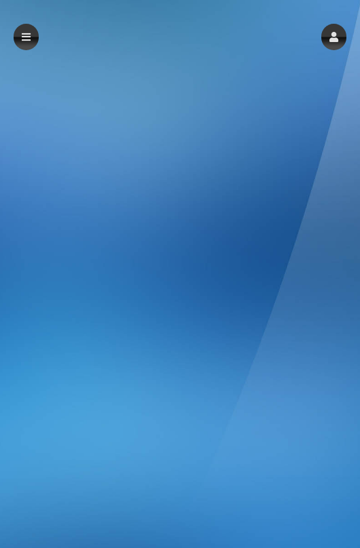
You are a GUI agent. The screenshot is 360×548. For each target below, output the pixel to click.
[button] (333, 37)
